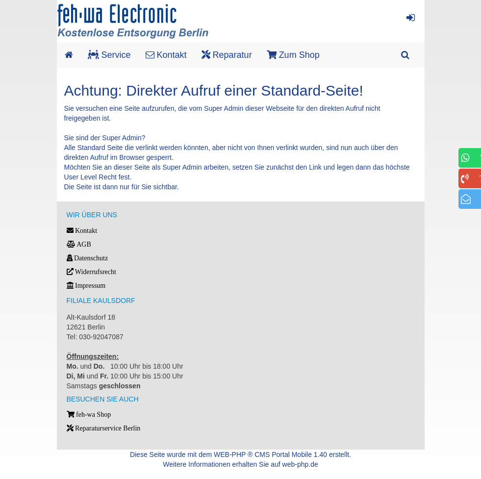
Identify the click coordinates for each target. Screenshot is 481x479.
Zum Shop (293, 55)
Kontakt (166, 55)
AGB (79, 244)
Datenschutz (87, 258)
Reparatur (227, 55)
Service (109, 55)
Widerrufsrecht (91, 272)
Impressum (86, 285)
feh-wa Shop (89, 414)
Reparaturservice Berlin (104, 428)
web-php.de (300, 464)
